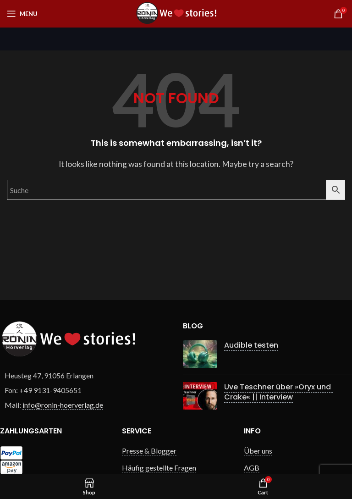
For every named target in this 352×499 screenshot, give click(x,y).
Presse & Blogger (149, 450)
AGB (251, 467)
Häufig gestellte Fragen (159, 467)
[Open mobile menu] (22, 14)
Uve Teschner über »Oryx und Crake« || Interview (278, 392)
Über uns (258, 450)
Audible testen (251, 345)
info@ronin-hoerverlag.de (62, 404)
